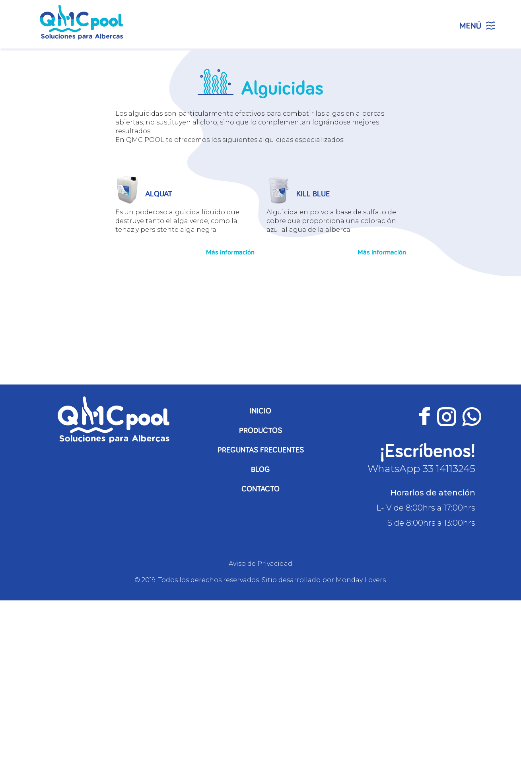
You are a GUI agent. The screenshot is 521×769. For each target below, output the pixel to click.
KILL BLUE (313, 194)
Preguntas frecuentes (261, 450)
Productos (260, 431)
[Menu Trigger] (477, 24)
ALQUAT (158, 194)
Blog (260, 470)
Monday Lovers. (361, 580)
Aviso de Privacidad (260, 563)
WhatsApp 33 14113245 (421, 468)
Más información (230, 252)
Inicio (260, 411)
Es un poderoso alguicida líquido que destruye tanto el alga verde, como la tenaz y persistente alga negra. (177, 220)
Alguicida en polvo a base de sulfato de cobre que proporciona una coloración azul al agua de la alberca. (331, 220)
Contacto (260, 489)
